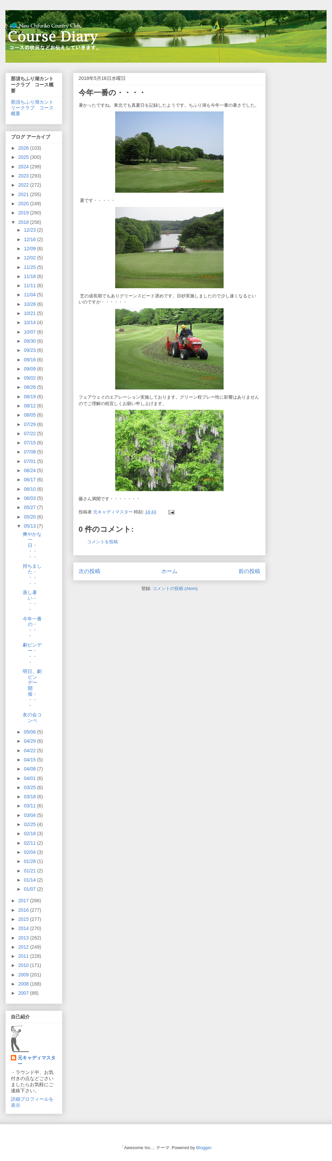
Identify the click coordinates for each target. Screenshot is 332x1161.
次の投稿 (89, 571)
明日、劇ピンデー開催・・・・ (32, 688)
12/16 (30, 239)
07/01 (30, 461)
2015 (24, 919)
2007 (24, 993)
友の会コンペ (32, 717)
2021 (24, 194)
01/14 (30, 880)
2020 (24, 203)
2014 (24, 928)
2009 (24, 974)
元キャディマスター (37, 1061)
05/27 (30, 507)
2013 (24, 938)
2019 (24, 212)
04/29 (30, 741)
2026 (24, 148)
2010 (24, 965)
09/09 (30, 369)
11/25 (30, 267)
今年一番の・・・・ (32, 627)
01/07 (30, 889)
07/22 (30, 433)
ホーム (169, 571)
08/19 (30, 396)
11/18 (30, 276)
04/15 (30, 759)
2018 (24, 222)
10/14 (30, 322)
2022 (24, 185)
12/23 (30, 230)
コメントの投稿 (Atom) (175, 588)
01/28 (30, 861)
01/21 (30, 870)
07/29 (30, 424)
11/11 (30, 285)
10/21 (30, 313)
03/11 (30, 805)
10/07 (30, 332)
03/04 (30, 815)
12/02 (30, 257)
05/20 (30, 517)
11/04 (30, 294)
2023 (24, 175)
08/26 (30, 387)
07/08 (30, 452)
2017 (24, 900)
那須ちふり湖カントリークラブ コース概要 (32, 107)
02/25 (30, 824)
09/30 (30, 341)
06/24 (30, 470)
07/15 (30, 442)
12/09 (30, 248)
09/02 (30, 378)
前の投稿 (249, 571)
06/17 (30, 479)
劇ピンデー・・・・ (32, 653)
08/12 (30, 405)
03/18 (30, 796)
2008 (24, 984)
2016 (24, 910)
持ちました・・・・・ (32, 574)
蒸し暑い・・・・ (30, 601)
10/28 (30, 304)
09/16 (30, 359)
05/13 (30, 526)
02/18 (30, 833)
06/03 (30, 498)
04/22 (30, 750)
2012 (24, 947)
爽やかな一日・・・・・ (32, 545)
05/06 (30, 732)
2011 (24, 956)
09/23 (30, 350)
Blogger (203, 1147)
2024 (24, 166)
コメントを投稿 (102, 541)
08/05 (30, 415)
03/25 (30, 787)
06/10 (30, 489)
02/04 (30, 852)
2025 (24, 157)
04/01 (30, 778)
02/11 (30, 843)
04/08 (30, 769)
